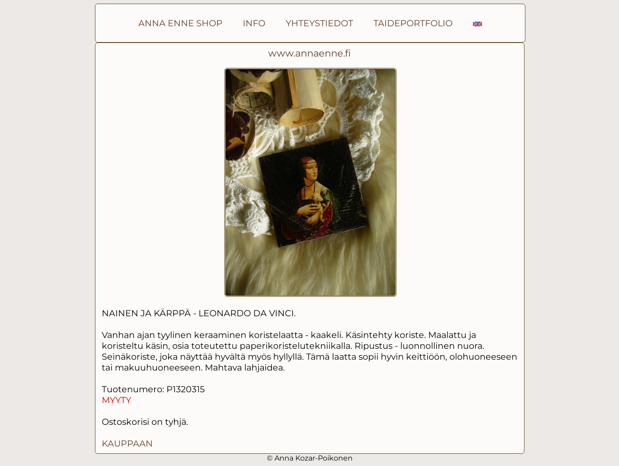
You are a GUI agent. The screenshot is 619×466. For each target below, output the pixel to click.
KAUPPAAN (127, 443)
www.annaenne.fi (309, 53)
